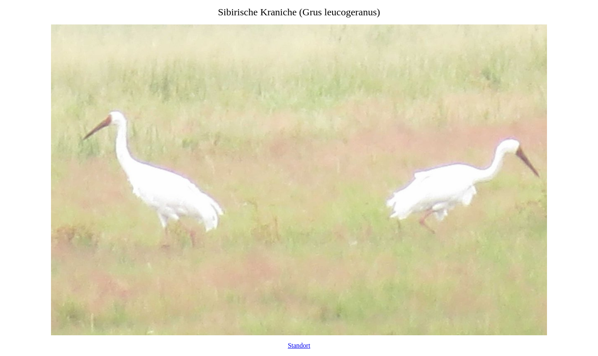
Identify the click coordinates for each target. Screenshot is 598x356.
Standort (299, 345)
